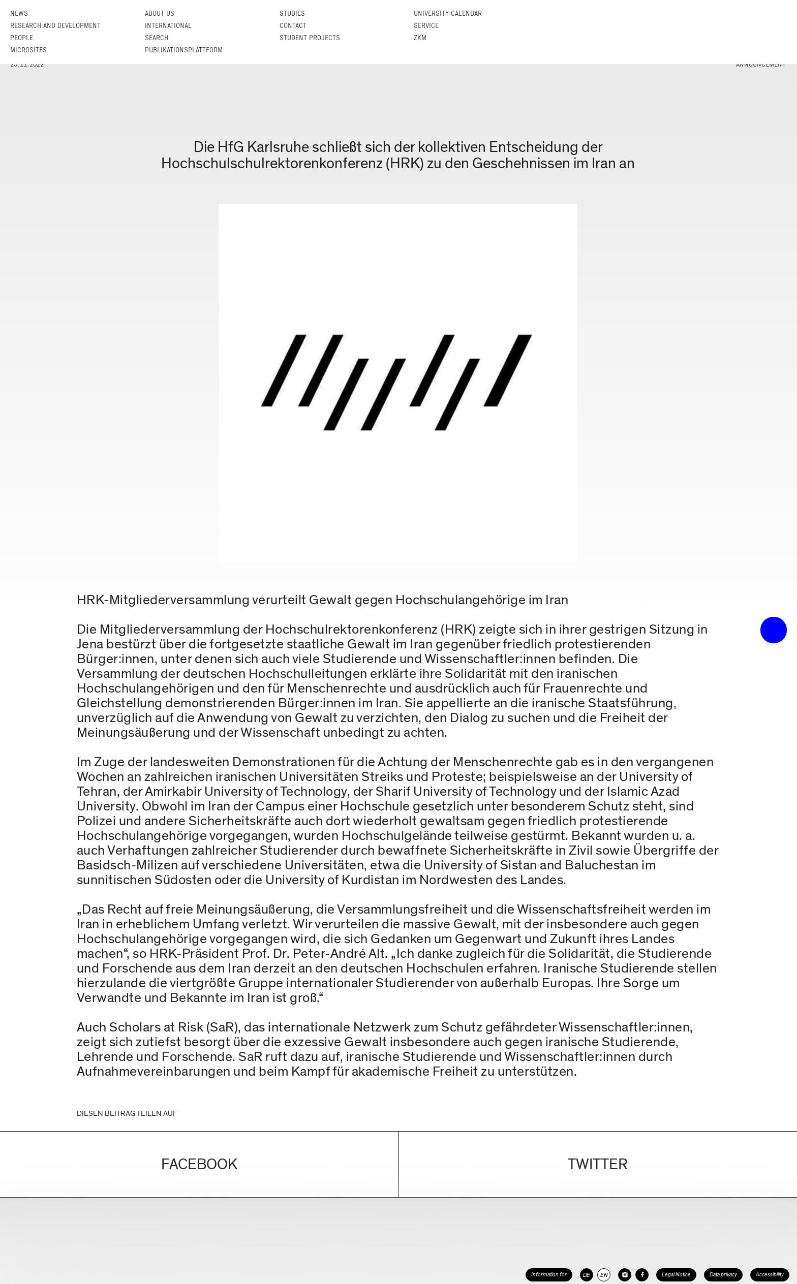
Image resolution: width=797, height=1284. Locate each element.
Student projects (310, 38)
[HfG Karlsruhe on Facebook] (642, 1274)
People (21, 38)
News (19, 13)
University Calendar (448, 13)
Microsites (28, 50)
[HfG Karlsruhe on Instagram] (624, 1274)
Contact (293, 25)
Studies (292, 13)
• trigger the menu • (773, 630)
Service (426, 25)
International (168, 25)
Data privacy (723, 1274)
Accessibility (770, 1274)
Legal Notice (676, 1274)
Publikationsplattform (184, 50)
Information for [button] (549, 1274)
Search (156, 38)
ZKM (420, 38)
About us (159, 13)
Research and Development (55, 25)
